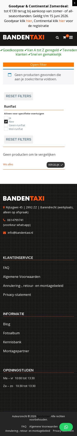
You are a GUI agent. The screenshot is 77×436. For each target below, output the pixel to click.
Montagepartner (16, 351)
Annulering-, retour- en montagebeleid (33, 285)
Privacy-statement (17, 294)
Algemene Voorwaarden (21, 276)
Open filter (38, 65)
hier (29, 21)
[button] (66, 427)
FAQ (6, 267)
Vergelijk (53, 165)
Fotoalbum (11, 333)
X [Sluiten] (74, 3)
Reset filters (18, 96)
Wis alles (8, 164)
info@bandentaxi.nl (20, 233)
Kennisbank (12, 342)
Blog (6, 324)
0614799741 (15, 220)
